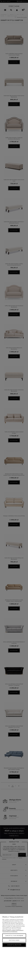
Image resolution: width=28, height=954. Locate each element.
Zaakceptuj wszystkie (14, 945)
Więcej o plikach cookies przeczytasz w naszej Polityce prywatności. (12, 931)
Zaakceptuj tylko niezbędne (14, 935)
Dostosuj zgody (14, 940)
